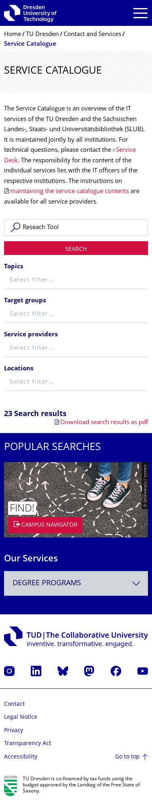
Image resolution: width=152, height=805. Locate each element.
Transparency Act (27, 743)
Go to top (127, 757)
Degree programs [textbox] (47, 583)
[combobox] (76, 583)
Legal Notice (20, 717)
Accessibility (20, 757)
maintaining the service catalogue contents (69, 192)
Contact (14, 704)
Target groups (25, 301)
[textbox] (76, 281)
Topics (13, 267)
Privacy (13, 730)
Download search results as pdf (104, 423)
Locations (18, 369)
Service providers (31, 335)
